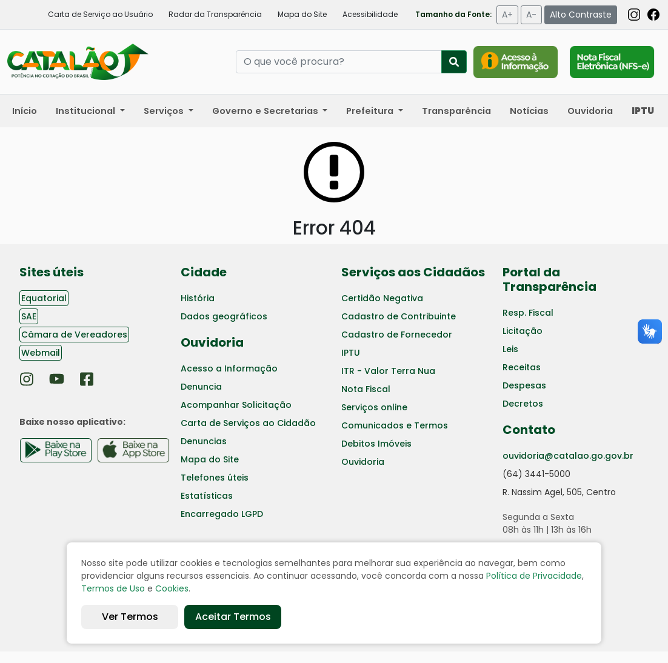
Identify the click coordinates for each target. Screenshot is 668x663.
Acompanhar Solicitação (236, 405)
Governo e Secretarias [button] (266, 111)
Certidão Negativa (382, 298)
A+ (507, 14)
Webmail (40, 353)
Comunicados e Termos (394, 425)
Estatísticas (207, 496)
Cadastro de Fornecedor (396, 334)
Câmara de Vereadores (74, 334)
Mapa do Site (302, 14)
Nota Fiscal (365, 389)
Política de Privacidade (534, 576)
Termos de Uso (113, 588)
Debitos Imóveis (376, 444)
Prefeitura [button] (371, 111)
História (198, 298)
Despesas (524, 385)
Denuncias (204, 441)
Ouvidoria (590, 111)
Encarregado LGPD (222, 514)
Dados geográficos (224, 316)
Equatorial (44, 298)
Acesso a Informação (229, 368)
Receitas (522, 367)
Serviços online (374, 407)
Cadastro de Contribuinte (398, 316)
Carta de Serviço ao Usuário (100, 14)
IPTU (350, 353)
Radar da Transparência (215, 14)
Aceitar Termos (233, 617)
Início (24, 111)
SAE (28, 316)
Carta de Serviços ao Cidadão (248, 423)
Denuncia (201, 387)
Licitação (523, 331)
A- (531, 14)
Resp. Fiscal (528, 313)
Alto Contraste (581, 14)
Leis (510, 349)
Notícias (529, 111)
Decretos (523, 404)
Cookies (172, 588)
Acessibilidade (370, 14)
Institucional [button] (87, 111)
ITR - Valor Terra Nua (388, 371)
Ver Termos (130, 617)
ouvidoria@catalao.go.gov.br (568, 456)
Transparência (456, 111)
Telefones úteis (215, 477)
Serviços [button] (165, 111)
